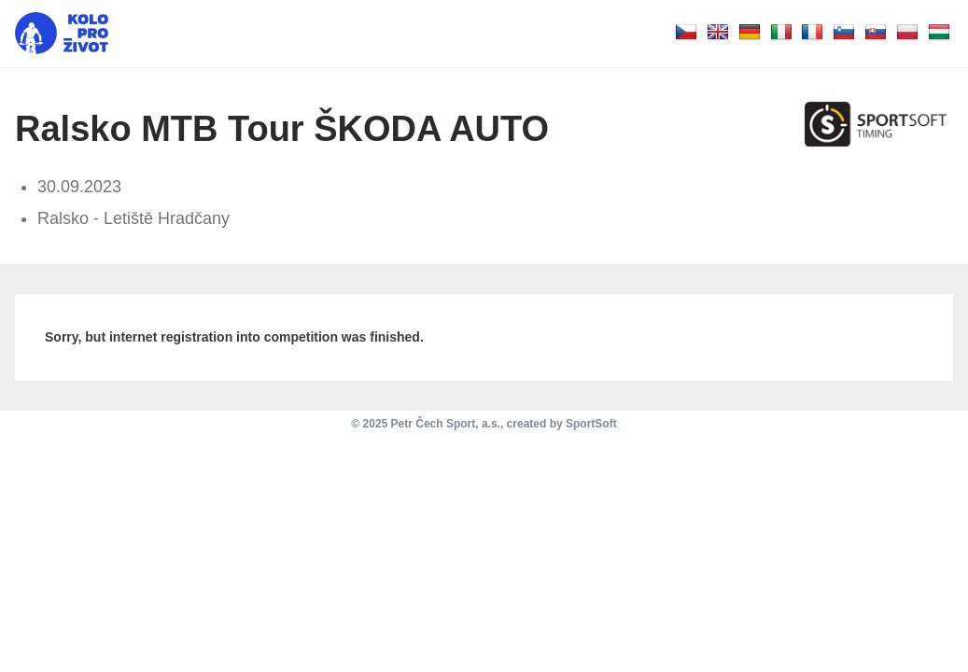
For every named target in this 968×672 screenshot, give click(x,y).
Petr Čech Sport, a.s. (445, 423)
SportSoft (591, 423)
